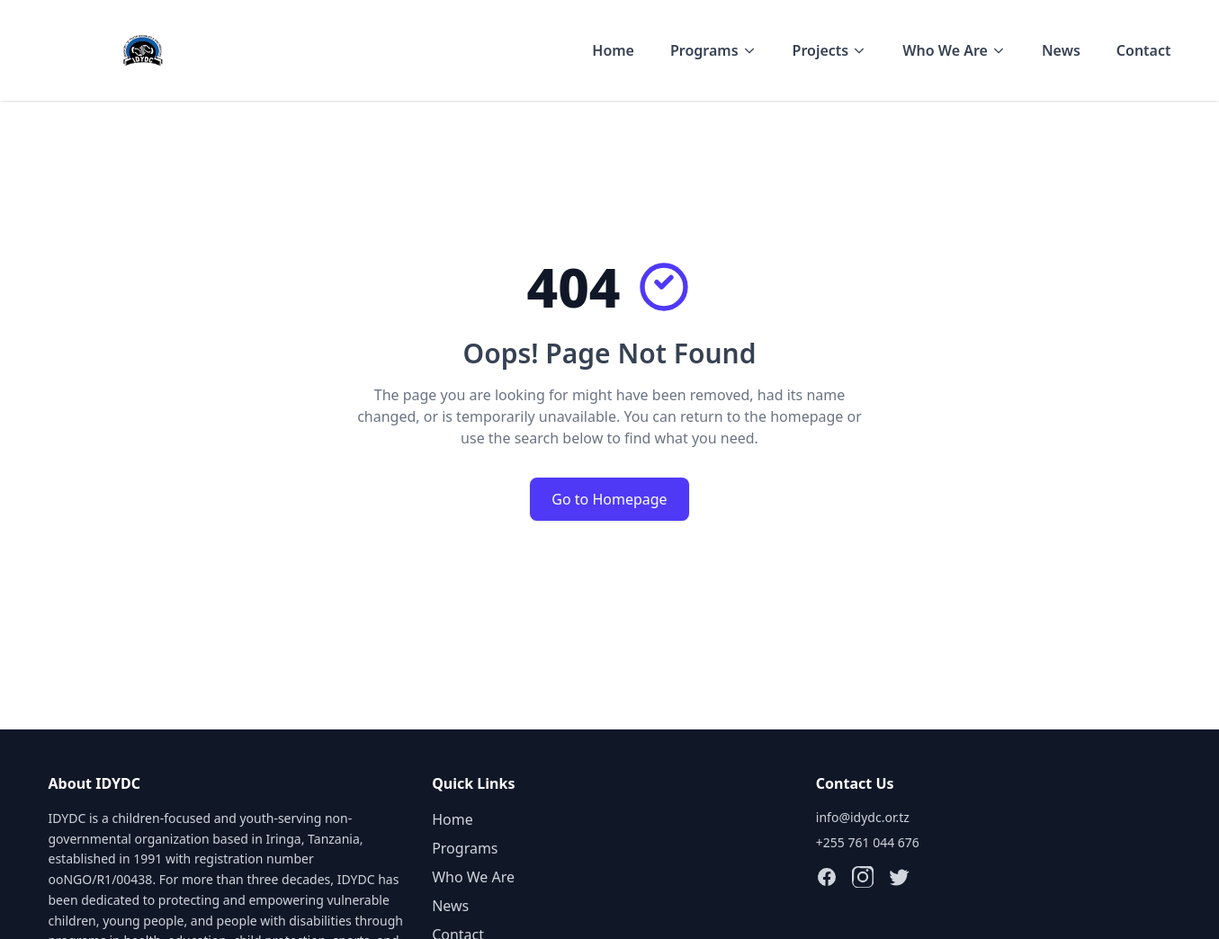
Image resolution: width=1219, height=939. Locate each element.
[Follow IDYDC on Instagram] (863, 877)
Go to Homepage (609, 499)
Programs (713, 50)
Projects (830, 50)
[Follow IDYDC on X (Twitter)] (899, 877)
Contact (1143, 50)
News (1061, 50)
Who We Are (954, 50)
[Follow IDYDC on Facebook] (827, 877)
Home (613, 50)
